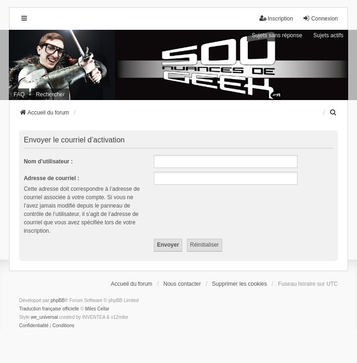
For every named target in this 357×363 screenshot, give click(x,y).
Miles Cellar (97, 308)
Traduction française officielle (49, 308)
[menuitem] (334, 112)
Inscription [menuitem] (276, 18)
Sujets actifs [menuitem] (328, 35)
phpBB (58, 300)
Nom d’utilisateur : (48, 161)
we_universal (44, 317)
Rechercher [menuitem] (50, 94)
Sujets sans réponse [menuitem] (276, 35)
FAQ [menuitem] (19, 94)
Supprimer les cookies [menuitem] (239, 284)
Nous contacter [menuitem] (182, 284)
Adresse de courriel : (51, 178)
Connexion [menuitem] (320, 18)
